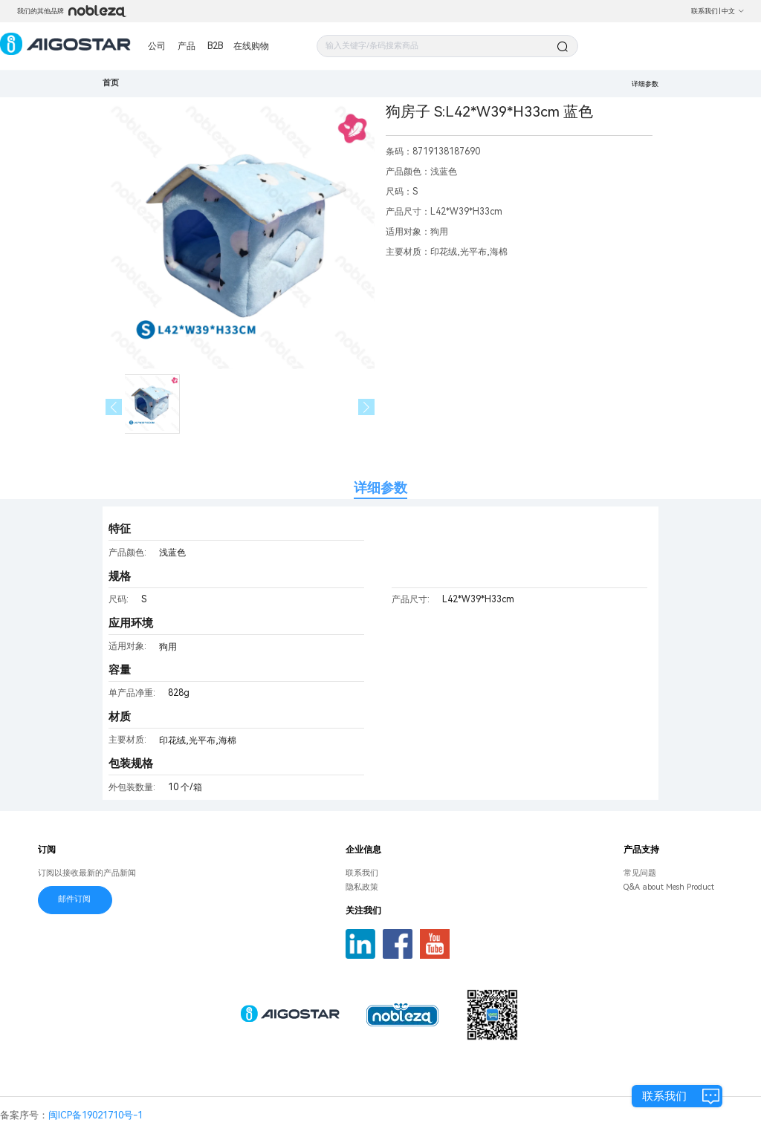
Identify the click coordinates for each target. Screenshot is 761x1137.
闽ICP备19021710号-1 (95, 1115)
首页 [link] (111, 83)
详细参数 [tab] (380, 487)
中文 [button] (733, 11)
